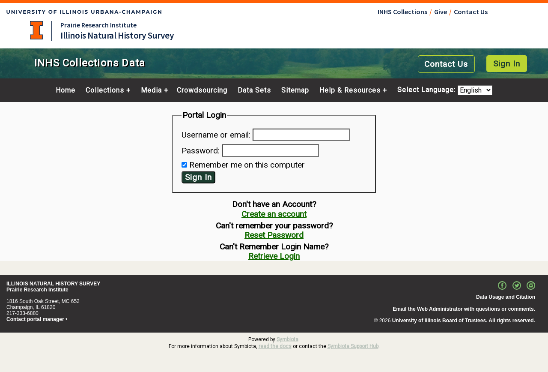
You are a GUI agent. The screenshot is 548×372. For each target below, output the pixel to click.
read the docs (275, 346)
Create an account (274, 214)
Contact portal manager (35, 319)
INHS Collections (402, 11)
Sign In (506, 64)
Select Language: (427, 90)
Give (440, 11)
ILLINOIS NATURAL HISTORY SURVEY (53, 284)
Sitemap (295, 90)
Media (151, 90)
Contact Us (471, 11)
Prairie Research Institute (98, 25)
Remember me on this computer (247, 165)
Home (65, 90)
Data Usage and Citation (505, 297)
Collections (105, 90)
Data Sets (254, 90)
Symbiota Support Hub (353, 346)
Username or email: (216, 135)
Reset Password (274, 235)
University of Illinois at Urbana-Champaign (36, 30)
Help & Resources (350, 90)
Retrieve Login (274, 256)
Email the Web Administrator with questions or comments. (464, 309)
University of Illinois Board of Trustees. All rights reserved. (463, 321)
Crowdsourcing (202, 90)
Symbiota (287, 339)
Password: (201, 151)
